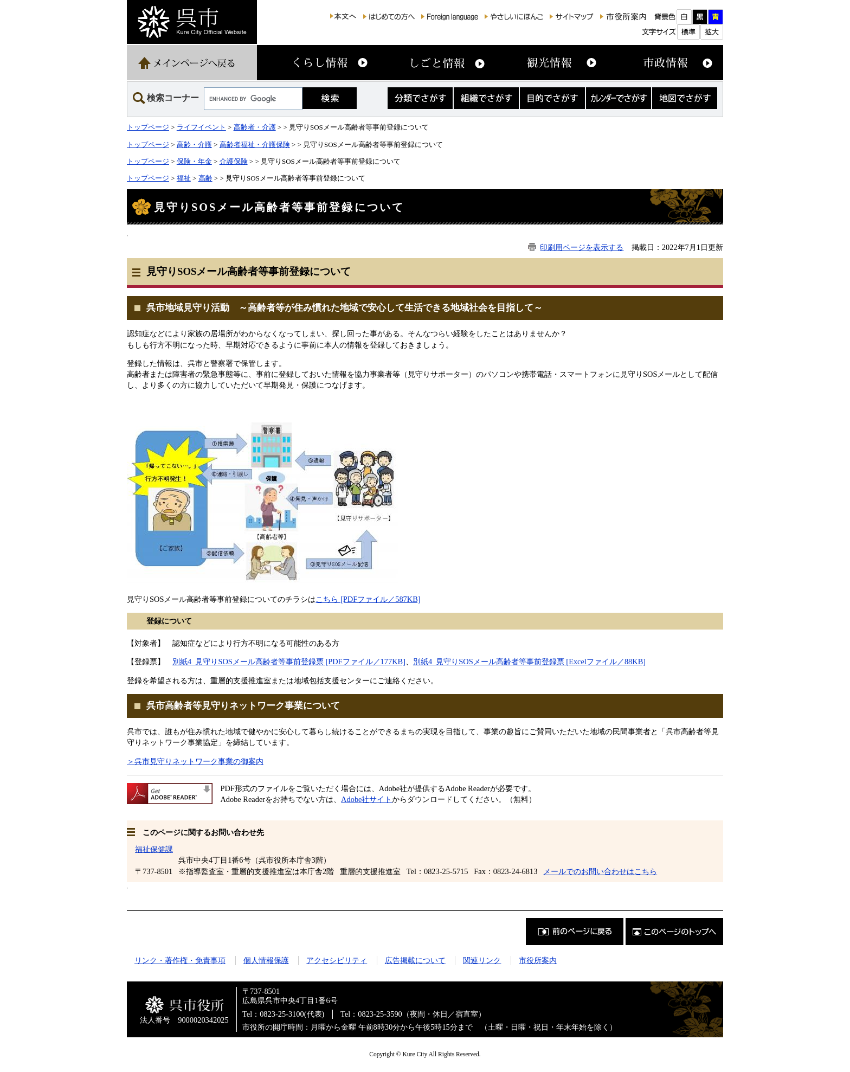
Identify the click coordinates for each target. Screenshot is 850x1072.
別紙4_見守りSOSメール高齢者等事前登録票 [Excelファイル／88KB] (529, 661)
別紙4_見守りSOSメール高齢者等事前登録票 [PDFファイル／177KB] (288, 661)
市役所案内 (538, 960)
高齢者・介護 (255, 127)
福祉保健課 (154, 849)
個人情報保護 (266, 960)
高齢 (205, 178)
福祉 (184, 178)
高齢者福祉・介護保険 (255, 144)
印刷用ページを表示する (581, 247)
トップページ (148, 127)
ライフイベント (201, 127)
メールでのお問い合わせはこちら (600, 871)
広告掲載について (415, 960)
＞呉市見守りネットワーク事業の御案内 (195, 761)
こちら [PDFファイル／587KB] (367, 599)
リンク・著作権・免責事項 (180, 960)
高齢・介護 (194, 144)
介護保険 (234, 161)
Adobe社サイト (366, 799)
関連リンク (482, 960)
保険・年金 (194, 161)
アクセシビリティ (336, 960)
